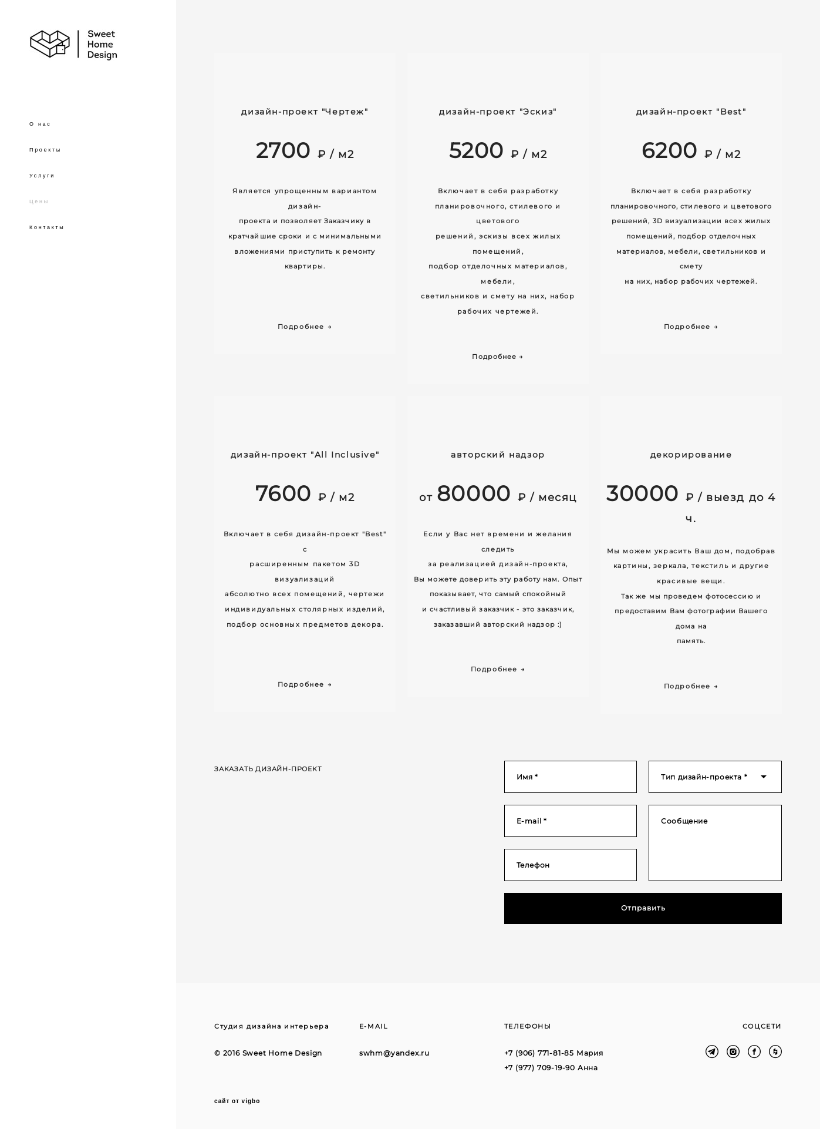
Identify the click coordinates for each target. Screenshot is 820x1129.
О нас (40, 124)
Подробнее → (498, 356)
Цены (39, 201)
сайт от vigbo (237, 1101)
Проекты (45, 150)
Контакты (47, 227)
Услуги (42, 176)
